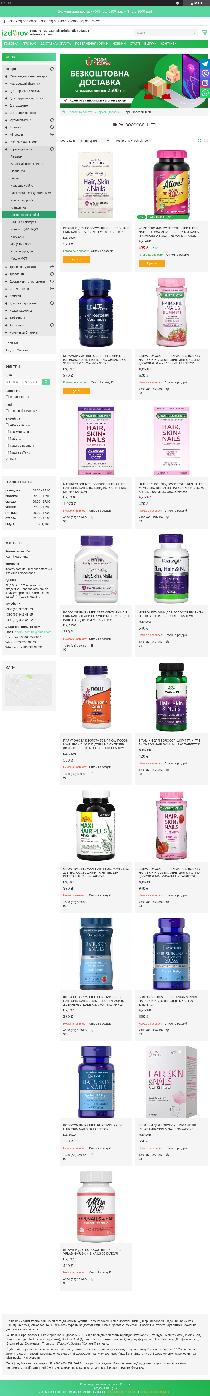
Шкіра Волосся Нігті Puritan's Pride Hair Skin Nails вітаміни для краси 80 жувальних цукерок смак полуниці (93, 1000)
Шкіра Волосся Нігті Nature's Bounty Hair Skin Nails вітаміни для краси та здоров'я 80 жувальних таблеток (170, 359)
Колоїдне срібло (22, 185)
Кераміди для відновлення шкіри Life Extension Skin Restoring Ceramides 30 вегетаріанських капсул (94, 359)
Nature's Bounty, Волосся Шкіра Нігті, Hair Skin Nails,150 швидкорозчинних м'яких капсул (94, 487)
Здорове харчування (24, 303)
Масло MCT (19, 258)
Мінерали (16, 134)
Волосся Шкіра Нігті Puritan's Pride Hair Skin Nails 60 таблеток (93, 1127)
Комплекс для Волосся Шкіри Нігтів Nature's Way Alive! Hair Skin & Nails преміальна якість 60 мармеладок (169, 232)
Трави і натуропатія (23, 267)
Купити (76, 259)
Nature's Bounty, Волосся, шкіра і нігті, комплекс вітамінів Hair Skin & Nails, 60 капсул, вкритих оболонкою (171, 487)
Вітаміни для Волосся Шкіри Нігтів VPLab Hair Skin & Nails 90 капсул (167, 1127)
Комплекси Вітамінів (24, 332)
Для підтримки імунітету (26, 98)
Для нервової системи (25, 91)
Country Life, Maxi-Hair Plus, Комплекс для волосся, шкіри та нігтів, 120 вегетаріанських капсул (96, 872)
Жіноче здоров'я (22, 200)
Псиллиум (18, 171)
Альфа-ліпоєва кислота (27, 163)
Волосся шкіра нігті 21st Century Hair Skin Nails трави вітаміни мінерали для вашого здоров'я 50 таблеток (96, 616)
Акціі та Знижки (16, 350)
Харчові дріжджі (22, 251)
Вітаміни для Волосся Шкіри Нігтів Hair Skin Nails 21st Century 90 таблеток (96, 230)
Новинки (11, 343)
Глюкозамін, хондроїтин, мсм (31, 193)
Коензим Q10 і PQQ (24, 229)
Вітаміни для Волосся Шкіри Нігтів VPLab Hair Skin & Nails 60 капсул (92, 1251)
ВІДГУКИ (150, 43)
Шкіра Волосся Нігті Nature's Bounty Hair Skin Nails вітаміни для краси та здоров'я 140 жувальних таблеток (170, 872)
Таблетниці (17, 318)
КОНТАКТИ (169, 43)
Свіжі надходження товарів (28, 76)
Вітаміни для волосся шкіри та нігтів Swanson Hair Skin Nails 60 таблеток (170, 742)
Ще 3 (12, 459)
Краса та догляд (21, 310)
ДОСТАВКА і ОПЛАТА (56, 43)
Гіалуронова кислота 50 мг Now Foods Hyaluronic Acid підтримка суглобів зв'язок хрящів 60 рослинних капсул (95, 744)
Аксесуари (17, 325)
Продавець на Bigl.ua (105, 1388)
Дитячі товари (19, 288)
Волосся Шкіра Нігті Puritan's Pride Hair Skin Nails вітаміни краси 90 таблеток (168, 1000)
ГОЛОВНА (11, 43)
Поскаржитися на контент (122, 1391)
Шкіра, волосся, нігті (25, 214)
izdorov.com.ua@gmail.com (33, 632)
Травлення (17, 274)
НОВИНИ (119, 43)
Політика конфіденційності (155, 1391)
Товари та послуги (80, 112)
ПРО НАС (29, 43)
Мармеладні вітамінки (25, 83)
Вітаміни (15, 127)
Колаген (15, 296)
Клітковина (18, 207)
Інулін (15, 178)
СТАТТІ (135, 43)
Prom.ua (125, 1384)
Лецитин (16, 156)
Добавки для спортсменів (27, 281)
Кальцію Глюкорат (23, 222)
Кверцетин (18, 236)
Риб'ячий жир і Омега (24, 142)
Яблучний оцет (21, 244)
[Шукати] (193, 32)
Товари (10, 69)
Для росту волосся (23, 112)
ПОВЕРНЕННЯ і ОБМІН (91, 43)
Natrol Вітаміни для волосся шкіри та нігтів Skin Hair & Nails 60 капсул (171, 614)
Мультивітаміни (20, 120)
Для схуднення (20, 105)
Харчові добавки (108, 112)
